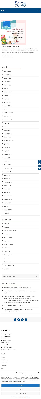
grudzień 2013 (8, 210)
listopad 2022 (7, 78)
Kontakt (3, 368)
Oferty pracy (4, 360)
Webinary (6, 258)
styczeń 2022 (7, 102)
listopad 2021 (7, 109)
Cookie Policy (14, 396)
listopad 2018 (7, 185)
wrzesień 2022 (8, 81)
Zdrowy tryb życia (9, 265)
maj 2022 (6, 88)
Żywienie (6, 268)
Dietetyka (6, 227)
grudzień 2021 (8, 106)
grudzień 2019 (8, 168)
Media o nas (4, 363)
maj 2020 (6, 151)
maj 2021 (6, 123)
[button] (39, 373)
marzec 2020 (7, 158)
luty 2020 (6, 161)
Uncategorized (6, 25)
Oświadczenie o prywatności (24, 396)
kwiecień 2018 (8, 199)
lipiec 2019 (7, 175)
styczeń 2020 (7, 165)
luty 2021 (6, 126)
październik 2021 (8, 113)
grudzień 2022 (8, 74)
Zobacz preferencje (20, 393)
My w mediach (6, 23)
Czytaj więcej (8, 56)
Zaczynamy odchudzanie (10, 46)
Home (3, 357)
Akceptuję (20, 385)
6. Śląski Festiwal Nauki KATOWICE (13, 305)
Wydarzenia (5, 26)
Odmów (20, 389)
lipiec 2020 (7, 144)
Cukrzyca (5, 21)
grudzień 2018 (8, 182)
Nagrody (6, 241)
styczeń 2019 (7, 178)
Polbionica (7, 248)
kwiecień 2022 (8, 92)
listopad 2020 (7, 137)
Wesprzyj (3, 365)
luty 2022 (6, 99)
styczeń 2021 (7, 130)
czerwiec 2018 (8, 196)
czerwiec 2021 (8, 119)
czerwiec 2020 (8, 147)
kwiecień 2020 (8, 154)
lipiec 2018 (7, 192)
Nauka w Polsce (8, 244)
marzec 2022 (7, 95)
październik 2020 (8, 140)
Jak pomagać (6, 22)
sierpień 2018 (7, 189)
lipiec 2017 (7, 206)
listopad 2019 (7, 171)
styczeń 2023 (7, 71)
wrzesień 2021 (8, 116)
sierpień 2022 (7, 85)
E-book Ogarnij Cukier (10, 230)
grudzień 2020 (8, 133)
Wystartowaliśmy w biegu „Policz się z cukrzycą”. (17, 287)
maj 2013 (6, 213)
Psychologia (7, 251)
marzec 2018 (7, 203)
